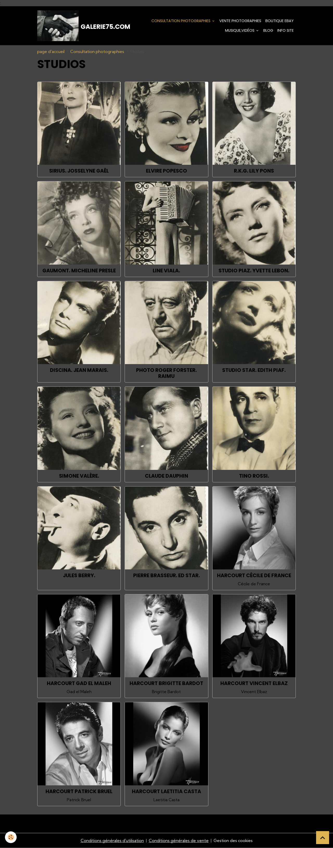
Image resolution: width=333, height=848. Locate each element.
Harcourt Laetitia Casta (166, 791)
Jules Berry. (79, 576)
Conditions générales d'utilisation (112, 840)
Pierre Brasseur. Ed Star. (166, 576)
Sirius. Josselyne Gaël (79, 171)
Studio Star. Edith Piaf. (254, 370)
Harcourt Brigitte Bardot (166, 683)
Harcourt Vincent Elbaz (254, 683)
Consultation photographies (181, 20)
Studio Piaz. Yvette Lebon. (254, 271)
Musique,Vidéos (240, 30)
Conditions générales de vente (178, 840)
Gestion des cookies (233, 840)
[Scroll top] (322, 837)
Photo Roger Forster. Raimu (166, 373)
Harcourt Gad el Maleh (79, 683)
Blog (268, 30)
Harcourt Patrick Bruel (79, 791)
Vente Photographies (240, 20)
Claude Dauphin (166, 476)
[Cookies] (11, 837)
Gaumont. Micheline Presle (79, 271)
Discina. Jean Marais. (79, 370)
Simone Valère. (79, 476)
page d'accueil (51, 52)
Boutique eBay (279, 20)
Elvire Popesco (166, 171)
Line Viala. (166, 271)
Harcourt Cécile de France (254, 576)
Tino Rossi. (254, 476)
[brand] (75, 26)
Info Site (285, 30)
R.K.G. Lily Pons (254, 171)
